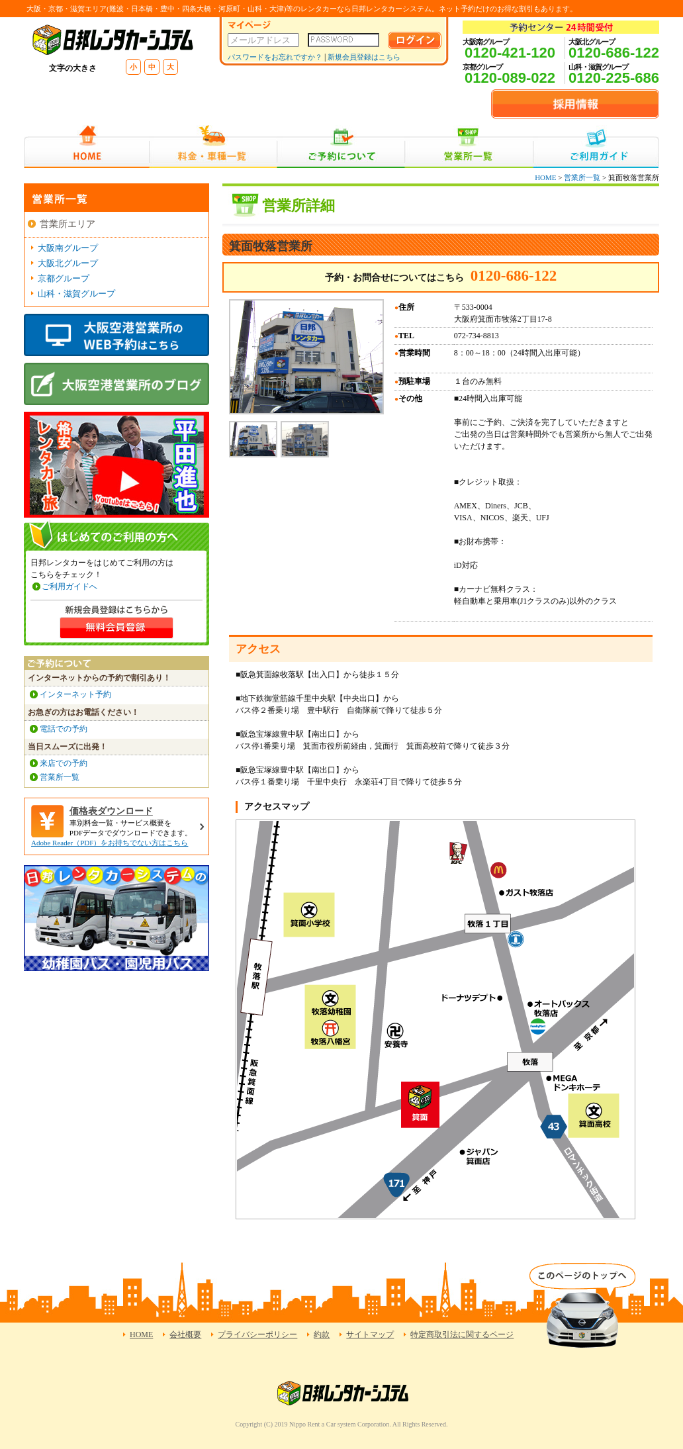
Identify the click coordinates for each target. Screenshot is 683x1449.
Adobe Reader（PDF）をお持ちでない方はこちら (109, 843)
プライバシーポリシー (257, 1334)
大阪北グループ (68, 263)
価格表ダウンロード (111, 811)
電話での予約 (63, 728)
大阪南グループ (68, 248)
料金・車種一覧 (213, 146)
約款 (322, 1334)
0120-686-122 (614, 52)
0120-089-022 (510, 78)
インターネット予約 (75, 694)
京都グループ (63, 278)
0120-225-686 (614, 78)
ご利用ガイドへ (69, 586)
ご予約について (341, 146)
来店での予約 (63, 763)
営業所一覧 (469, 146)
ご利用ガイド (596, 146)
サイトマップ (370, 1334)
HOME (86, 146)
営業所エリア (67, 224)
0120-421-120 (510, 52)
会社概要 (185, 1334)
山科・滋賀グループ (76, 294)
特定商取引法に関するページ (462, 1334)
